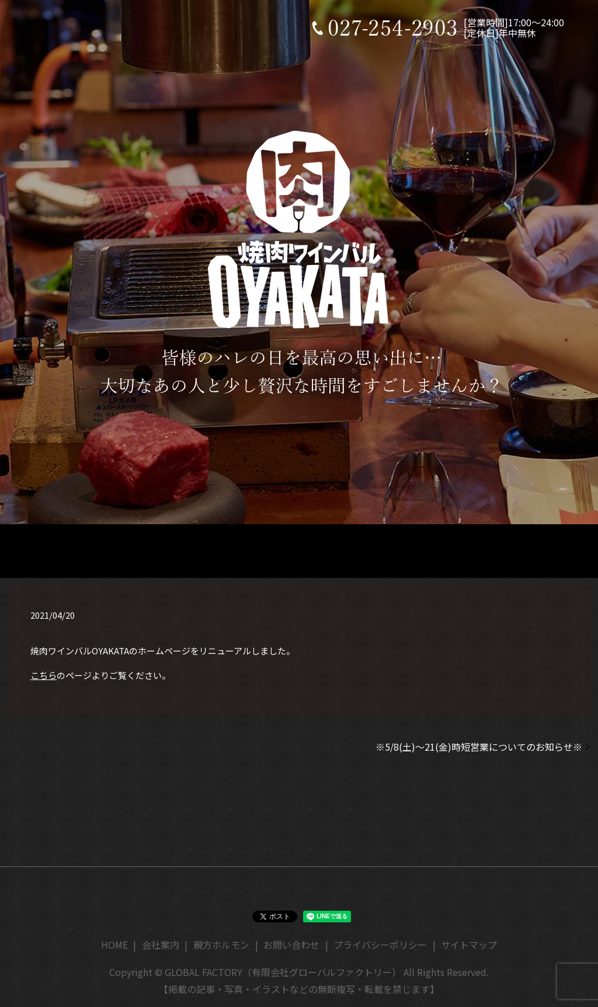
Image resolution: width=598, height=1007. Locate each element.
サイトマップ (469, 945)
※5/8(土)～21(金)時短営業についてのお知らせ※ (479, 746)
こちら (43, 675)
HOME (129, 549)
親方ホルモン (221, 945)
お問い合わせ (291, 945)
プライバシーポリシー (380, 945)
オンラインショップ (427, 549)
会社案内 (160, 945)
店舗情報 (211, 549)
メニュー (302, 549)
